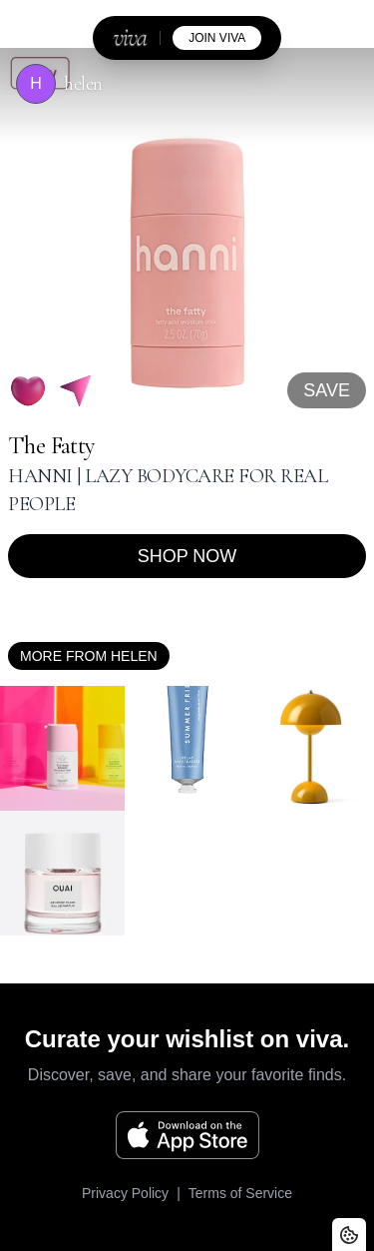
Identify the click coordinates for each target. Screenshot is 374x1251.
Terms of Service (240, 1193)
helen (83, 84)
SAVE (326, 390)
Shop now (187, 556)
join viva (216, 38)
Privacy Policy (125, 1193)
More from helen (89, 656)
